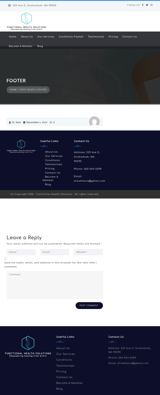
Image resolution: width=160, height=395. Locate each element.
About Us (27, 37)
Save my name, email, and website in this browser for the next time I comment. (50, 254)
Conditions (52, 150)
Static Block (27, 80)
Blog (40, 46)
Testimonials (96, 37)
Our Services (46, 37)
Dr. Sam (14, 112)
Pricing (113, 37)
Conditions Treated (71, 37)
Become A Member (21, 46)
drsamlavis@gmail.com (89, 171)
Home (12, 37)
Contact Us (129, 37)
